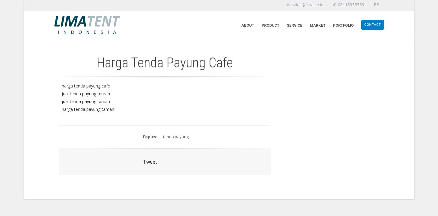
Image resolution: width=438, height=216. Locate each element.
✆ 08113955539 (348, 4)
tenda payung (176, 136)
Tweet (150, 161)
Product (270, 25)
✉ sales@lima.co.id (305, 4)
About (247, 25)
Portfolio (343, 25)
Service (294, 25)
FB (376, 4)
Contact (372, 25)
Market (318, 25)
